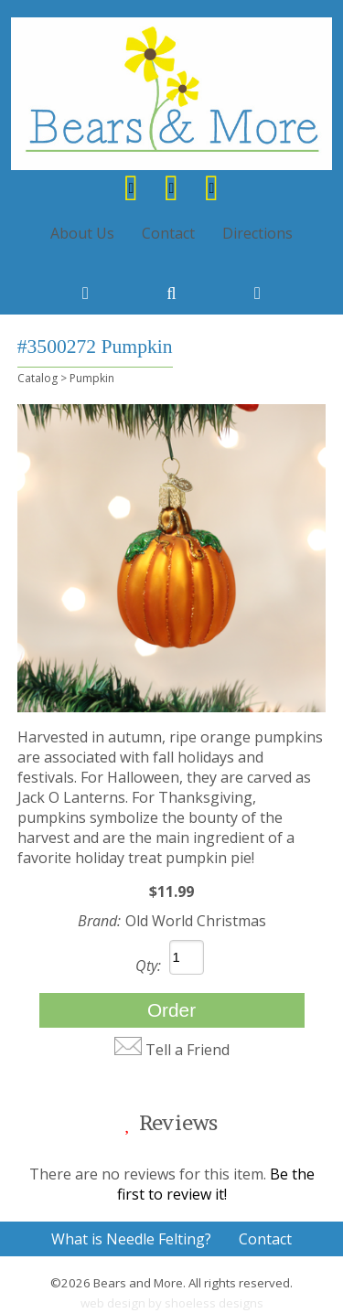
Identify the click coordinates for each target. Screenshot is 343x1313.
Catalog (37, 378)
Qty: (148, 965)
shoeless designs (214, 1303)
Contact (168, 233)
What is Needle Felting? (131, 1239)
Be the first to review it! (216, 1184)
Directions (257, 233)
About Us (82, 233)
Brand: (99, 921)
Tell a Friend (187, 1050)
